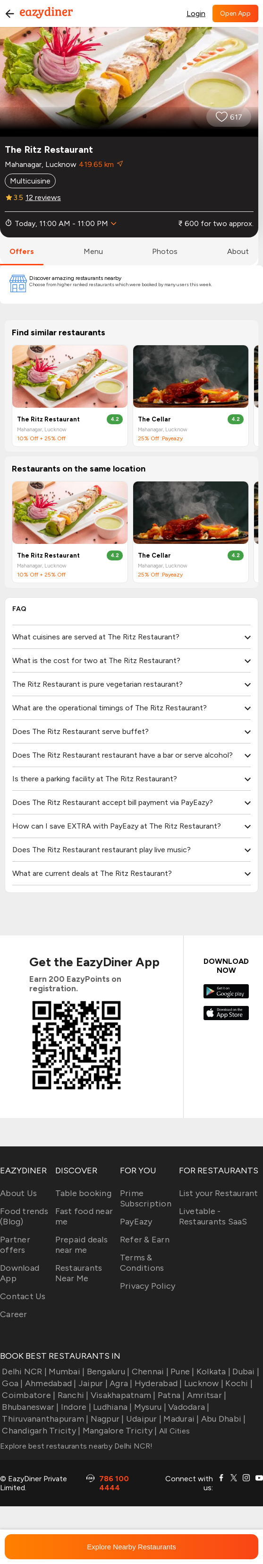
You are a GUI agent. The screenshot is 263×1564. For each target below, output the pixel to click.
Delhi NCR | (23, 1371)
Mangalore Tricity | (118, 1430)
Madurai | (180, 1419)
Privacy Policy (148, 1286)
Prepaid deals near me (81, 1244)
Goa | (11, 1383)
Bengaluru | (107, 1371)
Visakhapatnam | (122, 1395)
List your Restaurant (218, 1193)
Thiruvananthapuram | (44, 1419)
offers (21, 251)
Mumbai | (66, 1371)
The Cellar (154, 419)
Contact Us (23, 1296)
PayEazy (136, 1221)
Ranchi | (71, 1395)
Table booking (83, 1193)
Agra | (120, 1383)
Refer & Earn (145, 1239)
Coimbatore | (27, 1395)
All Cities (173, 1430)
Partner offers (15, 1244)
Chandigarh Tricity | (40, 1430)
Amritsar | (206, 1395)
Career (13, 1314)
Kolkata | (213, 1371)
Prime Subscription (145, 1198)
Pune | (182, 1371)
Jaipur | (92, 1383)
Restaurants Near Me (78, 1273)
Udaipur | (143, 1419)
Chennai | (149, 1371)
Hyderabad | (157, 1383)
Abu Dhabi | (222, 1419)
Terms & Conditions (142, 1262)
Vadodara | (188, 1407)
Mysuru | (149, 1407)
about (238, 251)
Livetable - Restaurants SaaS (213, 1216)
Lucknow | (203, 1383)
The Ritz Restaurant (48, 419)
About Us (18, 1193)
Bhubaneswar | (29, 1407)
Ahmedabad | (49, 1383)
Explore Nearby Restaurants (131, 1547)
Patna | (170, 1395)
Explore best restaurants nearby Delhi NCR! (76, 1446)
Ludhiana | (111, 1407)
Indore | (75, 1407)
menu (93, 251)
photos (165, 251)
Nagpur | (106, 1419)
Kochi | (238, 1383)
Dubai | (244, 1371)
